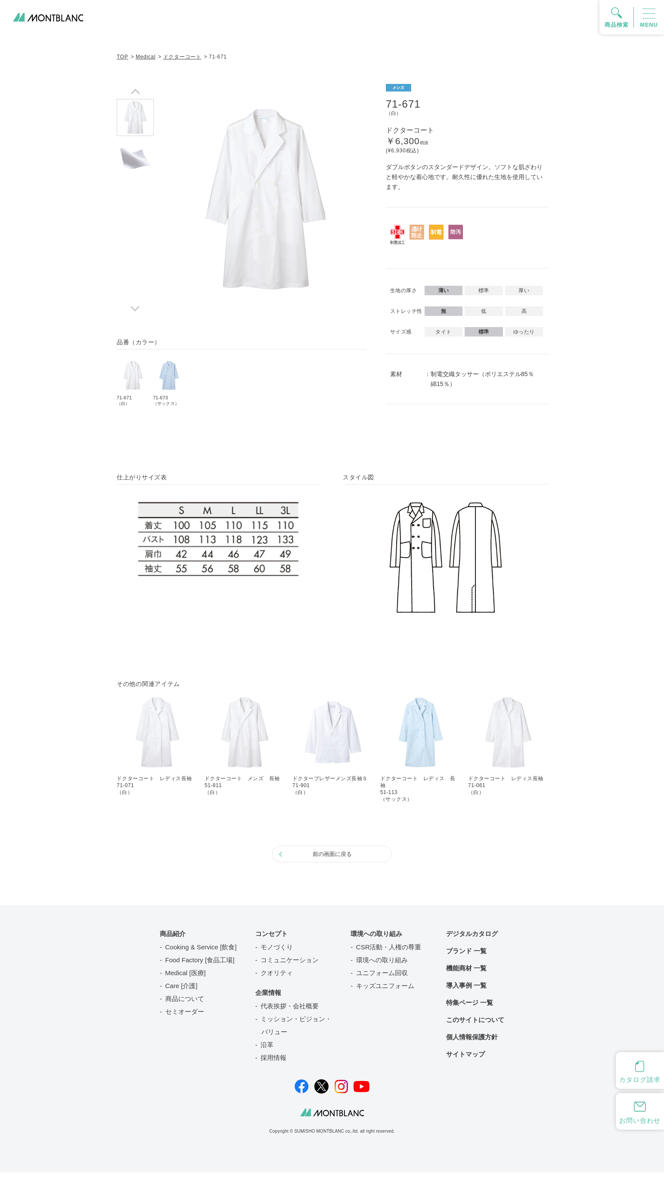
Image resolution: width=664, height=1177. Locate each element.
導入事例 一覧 (466, 990)
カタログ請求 (639, 1079)
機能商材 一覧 (466, 972)
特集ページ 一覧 (469, 1007)
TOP (122, 57)
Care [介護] (181, 990)
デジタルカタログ (472, 938)
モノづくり (277, 951)
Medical (145, 57)
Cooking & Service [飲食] (201, 951)
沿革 (267, 1049)
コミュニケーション (290, 964)
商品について (184, 1003)
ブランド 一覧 (466, 955)
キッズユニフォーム (385, 990)
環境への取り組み (382, 964)
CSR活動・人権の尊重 (389, 951)
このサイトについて (475, 1024)
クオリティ (277, 977)
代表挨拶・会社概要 (290, 1010)
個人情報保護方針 (472, 1041)
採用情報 (273, 1062)
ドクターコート (182, 57)
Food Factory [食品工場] (200, 964)
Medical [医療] (185, 977)
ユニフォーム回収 (382, 977)
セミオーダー (184, 1016)
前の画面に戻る (332, 856)
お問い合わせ (639, 1120)
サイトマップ (465, 1059)
